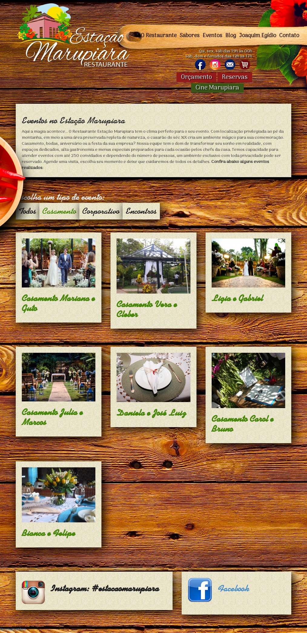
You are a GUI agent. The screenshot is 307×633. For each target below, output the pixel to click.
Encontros (141, 211)
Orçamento (196, 77)
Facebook (233, 588)
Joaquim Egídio (257, 35)
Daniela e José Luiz (152, 413)
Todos (27, 211)
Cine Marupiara (217, 88)
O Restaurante (159, 35)
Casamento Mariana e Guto (58, 303)
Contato (289, 35)
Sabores (190, 35)
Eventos (212, 35)
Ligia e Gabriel (237, 298)
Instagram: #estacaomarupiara (105, 588)
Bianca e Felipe (48, 533)
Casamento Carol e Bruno (243, 424)
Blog (230, 35)
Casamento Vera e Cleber (147, 309)
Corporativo (101, 211)
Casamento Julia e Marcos (52, 417)
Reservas (235, 77)
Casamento (59, 211)
